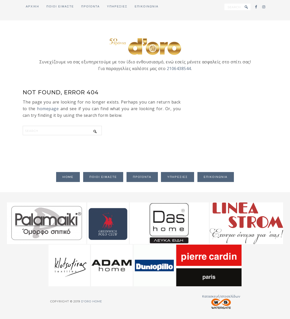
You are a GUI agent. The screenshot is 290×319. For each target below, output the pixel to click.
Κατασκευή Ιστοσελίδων (221, 301)
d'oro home (145, 46)
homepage (48, 108)
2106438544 (179, 68)
